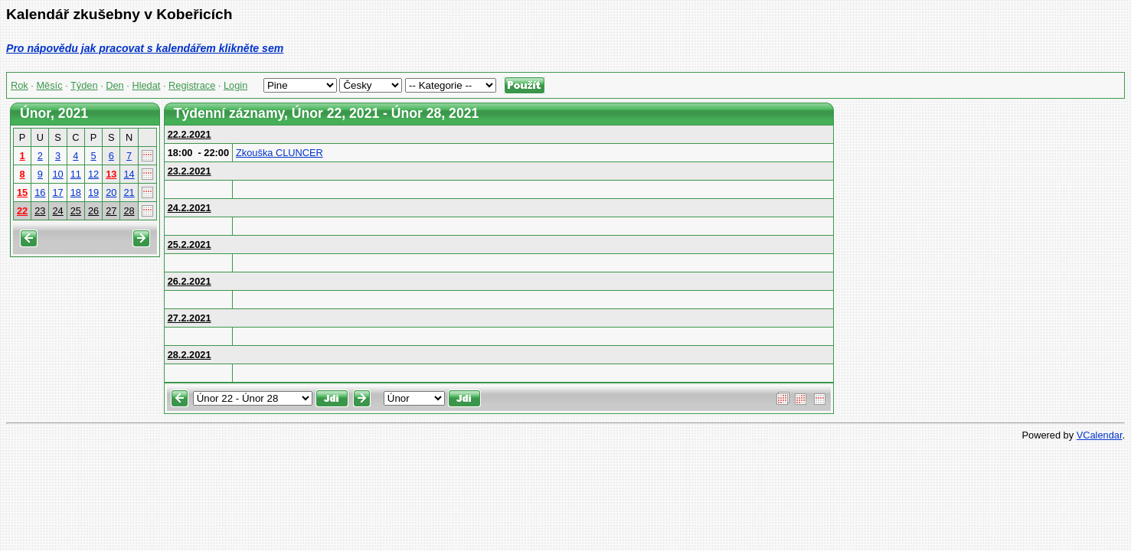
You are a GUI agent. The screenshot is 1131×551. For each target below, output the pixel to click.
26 (93, 211)
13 (111, 174)
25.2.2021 (189, 244)
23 (39, 211)
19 (93, 192)
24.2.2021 (189, 208)
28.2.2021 (189, 354)
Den (114, 85)
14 (128, 174)
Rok (19, 85)
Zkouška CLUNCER (279, 152)
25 (75, 211)
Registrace (191, 85)
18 (75, 192)
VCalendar (1100, 435)
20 (111, 192)
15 (22, 192)
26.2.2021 (189, 281)
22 (22, 211)
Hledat (146, 85)
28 (128, 211)
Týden (84, 85)
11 (75, 174)
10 (57, 174)
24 (57, 211)
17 (57, 192)
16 (39, 192)
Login (235, 85)
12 (93, 174)
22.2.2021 (189, 134)
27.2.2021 (189, 318)
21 (128, 192)
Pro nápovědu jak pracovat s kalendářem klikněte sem (144, 48)
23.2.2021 (189, 171)
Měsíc (49, 85)
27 (111, 211)
